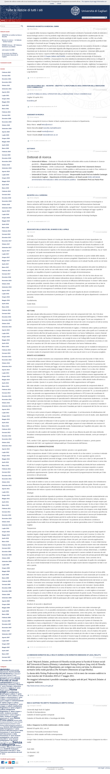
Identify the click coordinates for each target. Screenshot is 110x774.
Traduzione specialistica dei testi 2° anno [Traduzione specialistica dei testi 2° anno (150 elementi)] (11, 753)
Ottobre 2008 (6, 594)
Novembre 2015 (6, 320)
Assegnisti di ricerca (35, 114)
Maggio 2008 (6, 607)
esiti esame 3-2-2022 (8, 50)
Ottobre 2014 (6, 363)
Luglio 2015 (5, 333)
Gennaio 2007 (6, 657)
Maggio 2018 (6, 221)
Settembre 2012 (6, 445)
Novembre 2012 (6, 439)
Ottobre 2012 (6, 442)
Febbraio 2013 (6, 429)
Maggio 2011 (6, 498)
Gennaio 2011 (6, 512)
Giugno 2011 (6, 495)
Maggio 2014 (6, 379)
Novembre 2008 (6, 591)
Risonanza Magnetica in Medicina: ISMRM (43, 26)
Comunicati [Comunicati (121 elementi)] (3, 677)
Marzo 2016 (5, 307)
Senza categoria (34, 197)
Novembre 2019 (6, 161)
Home (3, 20)
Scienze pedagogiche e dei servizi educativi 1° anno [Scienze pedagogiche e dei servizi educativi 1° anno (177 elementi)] (10, 737)
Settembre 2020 (6, 128)
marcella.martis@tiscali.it (52, 128)
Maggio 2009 (6, 571)
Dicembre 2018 (6, 198)
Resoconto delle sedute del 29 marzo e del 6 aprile (48, 229)
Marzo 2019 (5, 188)
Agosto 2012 (6, 449)
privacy (107, 768)
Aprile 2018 (5, 224)
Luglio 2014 (5, 373)
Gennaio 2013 (6, 432)
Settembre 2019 (6, 168)
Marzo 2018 (5, 227)
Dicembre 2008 (6, 588)
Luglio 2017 (5, 254)
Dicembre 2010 (6, 515)
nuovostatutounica (41, 647)
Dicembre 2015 (6, 317)
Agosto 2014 (6, 369)
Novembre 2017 (6, 241)
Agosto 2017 (6, 250)
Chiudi (59, 3)
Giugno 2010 (6, 531)
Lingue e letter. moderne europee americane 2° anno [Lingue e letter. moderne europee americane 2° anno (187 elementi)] (10, 716)
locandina (30, 101)
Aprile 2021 (5, 105)
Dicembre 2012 (6, 436)
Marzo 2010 (5, 541)
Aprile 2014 (5, 383)
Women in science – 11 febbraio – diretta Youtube (11, 40)
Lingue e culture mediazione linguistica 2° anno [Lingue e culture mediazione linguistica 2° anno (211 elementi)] (11, 707)
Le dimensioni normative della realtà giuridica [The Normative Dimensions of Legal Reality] (64, 655)
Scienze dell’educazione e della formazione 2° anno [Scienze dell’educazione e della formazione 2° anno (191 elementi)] (11, 731)
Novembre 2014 (6, 360)
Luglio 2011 (5, 492)
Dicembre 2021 (6, 79)
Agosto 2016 (6, 290)
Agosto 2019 (6, 171)
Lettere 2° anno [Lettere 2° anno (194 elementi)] (5, 695)
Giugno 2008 (6, 604)
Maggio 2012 (6, 459)
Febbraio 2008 (6, 617)
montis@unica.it (47, 131)
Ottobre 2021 (6, 85)
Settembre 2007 (6, 634)
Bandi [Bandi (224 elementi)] (8, 674)
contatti (2, 768)
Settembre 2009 (6, 561)
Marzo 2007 (5, 654)
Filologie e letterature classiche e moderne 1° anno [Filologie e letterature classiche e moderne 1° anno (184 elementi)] (11, 684)
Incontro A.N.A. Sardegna (37, 195)
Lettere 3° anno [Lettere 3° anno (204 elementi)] (17, 695)
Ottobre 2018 (6, 204)
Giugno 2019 (6, 178)
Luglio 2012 (5, 452)
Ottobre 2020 (6, 125)
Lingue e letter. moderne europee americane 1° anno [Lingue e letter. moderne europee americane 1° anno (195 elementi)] (10, 713)
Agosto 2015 (6, 330)
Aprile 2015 (5, 343)
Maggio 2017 (6, 260)
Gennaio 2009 (6, 584)
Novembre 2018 (6, 201)
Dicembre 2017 (6, 237)
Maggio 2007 (6, 647)
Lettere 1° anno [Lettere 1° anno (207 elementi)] (15, 694)
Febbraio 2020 (6, 151)
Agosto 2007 (6, 637)
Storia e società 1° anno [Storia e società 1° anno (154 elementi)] (10, 746)
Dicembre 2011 (6, 475)
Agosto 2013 (6, 409)
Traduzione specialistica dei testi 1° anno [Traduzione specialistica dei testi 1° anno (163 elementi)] (10, 749)
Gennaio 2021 (6, 115)
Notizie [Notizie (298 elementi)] (17, 718)
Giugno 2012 (6, 455)
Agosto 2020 (6, 131)
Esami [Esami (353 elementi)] (3, 679)
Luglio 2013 (5, 412)
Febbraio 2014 (6, 389)
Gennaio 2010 (6, 548)
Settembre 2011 (6, 485)
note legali (101, 768)
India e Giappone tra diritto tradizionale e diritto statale (50, 703)
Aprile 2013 (5, 422)
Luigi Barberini (40, 77)
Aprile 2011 (5, 502)
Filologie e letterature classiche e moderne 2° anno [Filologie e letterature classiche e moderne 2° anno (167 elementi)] (10, 687)
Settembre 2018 (6, 207)
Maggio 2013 (6, 419)
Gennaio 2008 (6, 621)
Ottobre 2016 (6, 284)
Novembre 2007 (6, 627)
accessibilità (9, 768)
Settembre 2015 (6, 326)
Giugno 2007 (6, 644)
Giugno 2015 (6, 336)
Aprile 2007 (5, 650)
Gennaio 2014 (6, 393)
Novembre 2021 (6, 82)
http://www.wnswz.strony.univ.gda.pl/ (40, 686)
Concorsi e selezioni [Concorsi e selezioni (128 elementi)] (13, 677)
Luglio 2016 (5, 293)
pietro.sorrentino (40, 140)
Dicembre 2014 (6, 356)
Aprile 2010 (5, 538)
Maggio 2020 (6, 141)
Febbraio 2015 (6, 350)
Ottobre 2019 (6, 165)
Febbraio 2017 (6, 270)
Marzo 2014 (5, 386)
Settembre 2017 (6, 247)
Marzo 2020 (5, 148)
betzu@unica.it (47, 124)
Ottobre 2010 (6, 521)
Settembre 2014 (6, 366)
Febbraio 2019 (6, 191)
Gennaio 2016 (6, 313)
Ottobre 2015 (6, 323)
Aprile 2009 (5, 574)
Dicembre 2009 (6, 551)
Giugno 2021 (6, 98)
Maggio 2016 (6, 300)
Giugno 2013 (6, 416)
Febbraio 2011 (6, 508)
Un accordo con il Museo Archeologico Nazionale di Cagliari (10, 55)
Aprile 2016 (5, 303)
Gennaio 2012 (6, 472)
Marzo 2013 (5, 426)
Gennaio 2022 (6, 75)
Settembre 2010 (6, 525)
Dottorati (31, 148)
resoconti (32, 232)
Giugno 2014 (6, 376)
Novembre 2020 (6, 122)
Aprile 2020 (5, 145)
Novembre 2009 (6, 555)
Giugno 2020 (6, 138)
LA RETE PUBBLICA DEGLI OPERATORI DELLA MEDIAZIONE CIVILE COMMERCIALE (59, 94)
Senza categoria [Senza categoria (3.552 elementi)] (11, 743)
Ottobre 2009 (6, 558)
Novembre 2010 (6, 518)
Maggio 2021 (6, 102)
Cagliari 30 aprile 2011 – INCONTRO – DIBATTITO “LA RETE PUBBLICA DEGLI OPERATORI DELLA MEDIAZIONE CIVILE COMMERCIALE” (66, 86)
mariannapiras (40, 221)
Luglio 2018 (5, 214)
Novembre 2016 (6, 280)
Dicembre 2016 (6, 277)
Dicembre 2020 (6, 118)
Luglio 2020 (5, 135)
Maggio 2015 (6, 340)
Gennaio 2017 (6, 274)
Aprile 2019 (5, 184)
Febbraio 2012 (6, 469)
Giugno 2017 (6, 257)
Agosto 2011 (6, 488)
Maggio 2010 (6, 535)
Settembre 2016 (6, 287)
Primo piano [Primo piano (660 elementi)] (6, 720)
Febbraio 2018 (6, 231)
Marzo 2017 (5, 267)
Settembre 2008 (6, 597)
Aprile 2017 (5, 264)
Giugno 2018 (6, 217)
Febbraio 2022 (6, 72)
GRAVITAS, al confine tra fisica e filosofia (12, 35)
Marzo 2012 (5, 465)
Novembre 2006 (6, 660)
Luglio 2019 (5, 174)
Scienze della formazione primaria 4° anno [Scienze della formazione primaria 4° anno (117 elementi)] (11, 722)
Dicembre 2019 (6, 158)
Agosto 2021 (6, 92)
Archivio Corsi (34, 90)
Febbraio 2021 (6, 112)
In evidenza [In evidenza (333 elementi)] (12, 692)
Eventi (40, 90)
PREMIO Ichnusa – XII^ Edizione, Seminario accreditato (12, 45)
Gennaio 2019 (6, 194)
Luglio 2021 (5, 95)
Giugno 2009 (6, 568)
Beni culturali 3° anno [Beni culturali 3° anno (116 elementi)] (10, 675)
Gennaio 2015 (6, 353)
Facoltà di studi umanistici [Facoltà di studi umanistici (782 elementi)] (9, 681)
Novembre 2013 (6, 399)
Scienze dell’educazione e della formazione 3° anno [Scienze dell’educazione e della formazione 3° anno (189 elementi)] (10, 734)
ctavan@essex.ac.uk (50, 135)
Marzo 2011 (5, 505)
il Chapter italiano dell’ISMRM (54, 56)
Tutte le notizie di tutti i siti (24, 10)
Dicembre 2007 (6, 624)
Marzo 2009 (5, 578)
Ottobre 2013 (6, 402)
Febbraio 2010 (6, 545)
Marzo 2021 (5, 108)
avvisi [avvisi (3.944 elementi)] (5, 669)
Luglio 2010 (5, 528)
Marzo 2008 (5, 614)
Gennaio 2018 (6, 234)
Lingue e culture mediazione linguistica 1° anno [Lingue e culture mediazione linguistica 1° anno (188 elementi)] (11, 703)
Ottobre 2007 (6, 631)
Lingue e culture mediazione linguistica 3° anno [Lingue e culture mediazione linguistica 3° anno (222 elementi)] (11, 709)
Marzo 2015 (5, 346)
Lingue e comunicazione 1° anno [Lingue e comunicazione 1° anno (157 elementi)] (11, 697)
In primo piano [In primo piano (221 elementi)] (9, 693)
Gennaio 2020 (6, 155)
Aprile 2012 (5, 462)
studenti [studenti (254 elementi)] (7, 749)
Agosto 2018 (6, 211)
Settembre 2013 (6, 406)
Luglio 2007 (5, 640)
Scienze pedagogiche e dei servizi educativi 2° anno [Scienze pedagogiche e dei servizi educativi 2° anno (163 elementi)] (9, 741)
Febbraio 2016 (6, 310)
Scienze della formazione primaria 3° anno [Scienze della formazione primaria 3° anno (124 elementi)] (11, 721)
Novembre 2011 (6, 478)
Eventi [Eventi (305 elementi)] (17, 679)
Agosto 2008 (6, 601)
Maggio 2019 (6, 181)
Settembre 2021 (6, 89)
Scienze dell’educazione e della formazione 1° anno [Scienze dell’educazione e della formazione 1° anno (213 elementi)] (11, 728)
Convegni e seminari (35, 657)
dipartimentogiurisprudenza (43, 106)
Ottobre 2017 (6, 244)
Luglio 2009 (5, 564)
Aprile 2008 (5, 611)
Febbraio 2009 (6, 581)
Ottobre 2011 (6, 482)
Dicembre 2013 (6, 396)
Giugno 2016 (6, 297)
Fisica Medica (33, 29)
